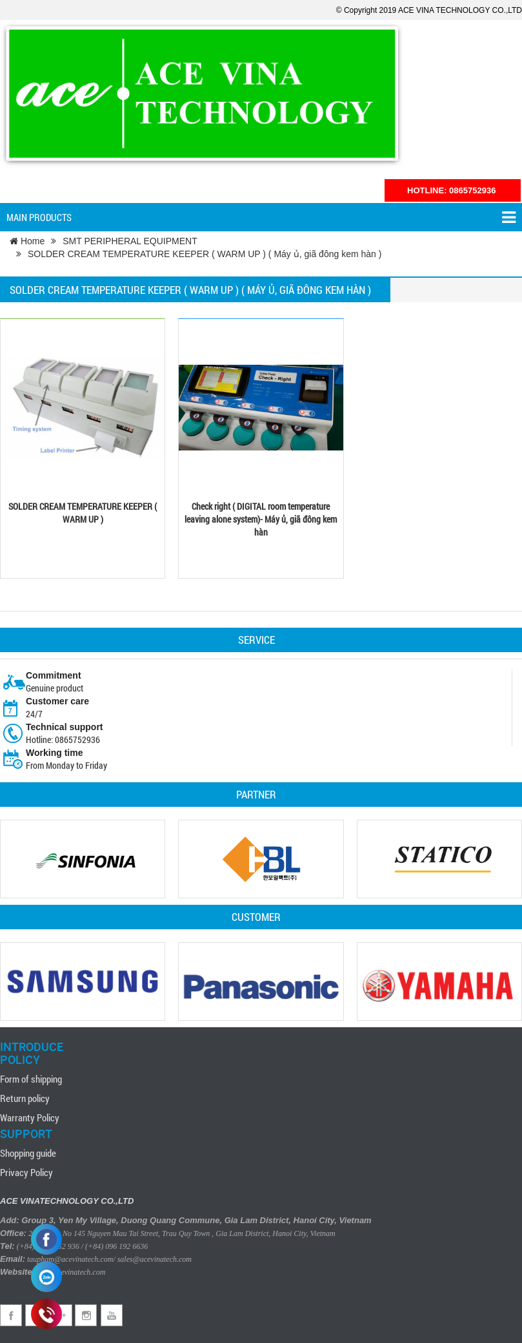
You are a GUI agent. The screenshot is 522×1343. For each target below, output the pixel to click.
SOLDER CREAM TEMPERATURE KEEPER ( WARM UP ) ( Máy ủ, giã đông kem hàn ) (204, 254)
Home (27, 241)
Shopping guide (28, 1152)
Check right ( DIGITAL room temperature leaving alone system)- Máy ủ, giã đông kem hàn (261, 519)
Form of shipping (31, 1078)
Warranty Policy (29, 1117)
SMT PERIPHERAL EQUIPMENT (130, 241)
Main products (261, 217)
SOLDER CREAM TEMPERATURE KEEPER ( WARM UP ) (82, 512)
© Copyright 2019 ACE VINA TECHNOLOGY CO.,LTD (429, 10)
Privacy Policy (26, 1172)
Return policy (25, 1098)
